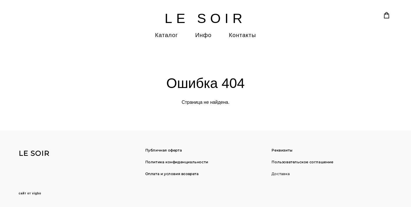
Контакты (242, 35)
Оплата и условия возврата (172, 174)
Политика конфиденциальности (176, 162)
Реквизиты (282, 150)
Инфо (203, 35)
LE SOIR (205, 18)
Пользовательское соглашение (302, 162)
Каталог (166, 35)
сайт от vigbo (30, 193)
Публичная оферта (163, 150)
